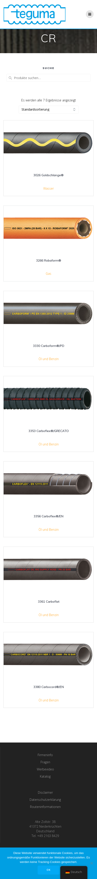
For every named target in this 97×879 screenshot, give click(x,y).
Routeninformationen (45, 807)
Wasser (48, 188)
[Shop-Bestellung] (49, 109)
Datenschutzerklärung (45, 799)
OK (49, 869)
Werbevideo (45, 769)
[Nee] (91, 863)
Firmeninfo (45, 755)
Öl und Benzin (49, 359)
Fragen (45, 762)
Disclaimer (45, 792)
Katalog (45, 776)
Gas (48, 273)
